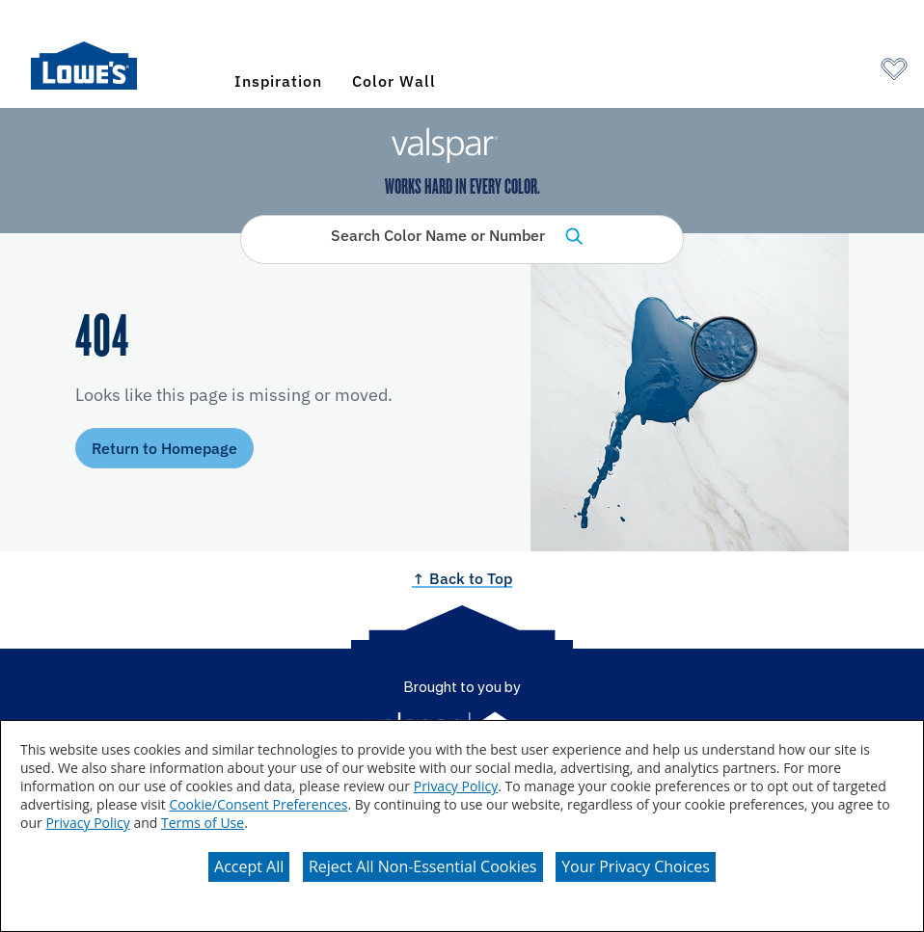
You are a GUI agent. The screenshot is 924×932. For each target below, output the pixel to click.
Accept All (249, 866)
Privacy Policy (456, 786)
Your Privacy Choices (635, 866)
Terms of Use (202, 822)
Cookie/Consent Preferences (258, 804)
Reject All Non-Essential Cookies (423, 866)
